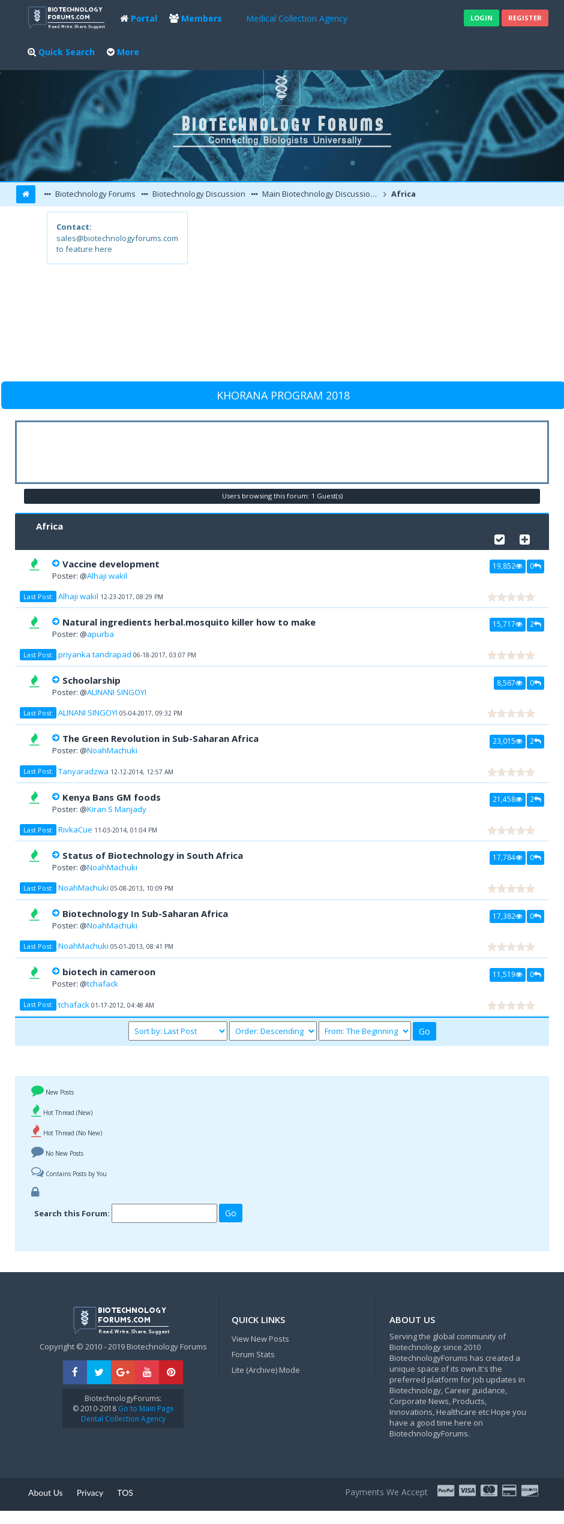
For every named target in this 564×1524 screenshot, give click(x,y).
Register (525, 17)
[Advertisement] (351, 296)
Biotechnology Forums (94, 193)
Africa (402, 193)
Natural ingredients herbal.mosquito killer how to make (189, 622)
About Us (45, 1492)
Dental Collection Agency (123, 1419)
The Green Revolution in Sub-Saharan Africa (160, 738)
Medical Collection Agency (296, 18)
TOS (125, 1492)
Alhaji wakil (107, 575)
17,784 (508, 857)
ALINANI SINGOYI (116, 692)
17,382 (508, 916)
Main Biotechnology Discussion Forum (320, 193)
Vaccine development (111, 564)
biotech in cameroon (108, 972)
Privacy (90, 1492)
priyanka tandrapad (94, 654)
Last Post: (38, 596)
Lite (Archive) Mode (266, 1369)
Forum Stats (253, 1354)
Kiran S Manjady (116, 809)
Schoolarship (91, 680)
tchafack (102, 983)
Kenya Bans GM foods (111, 797)
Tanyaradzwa (83, 771)
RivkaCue (75, 829)
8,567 (510, 682)
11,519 (508, 974)
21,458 (508, 799)
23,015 (508, 741)
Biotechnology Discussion (198, 193)
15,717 (508, 624)
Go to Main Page (145, 1408)
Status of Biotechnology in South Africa (152, 855)
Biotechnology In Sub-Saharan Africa (145, 913)
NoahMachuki (112, 750)
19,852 (508, 565)
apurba (100, 634)
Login (481, 17)
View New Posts (260, 1338)
